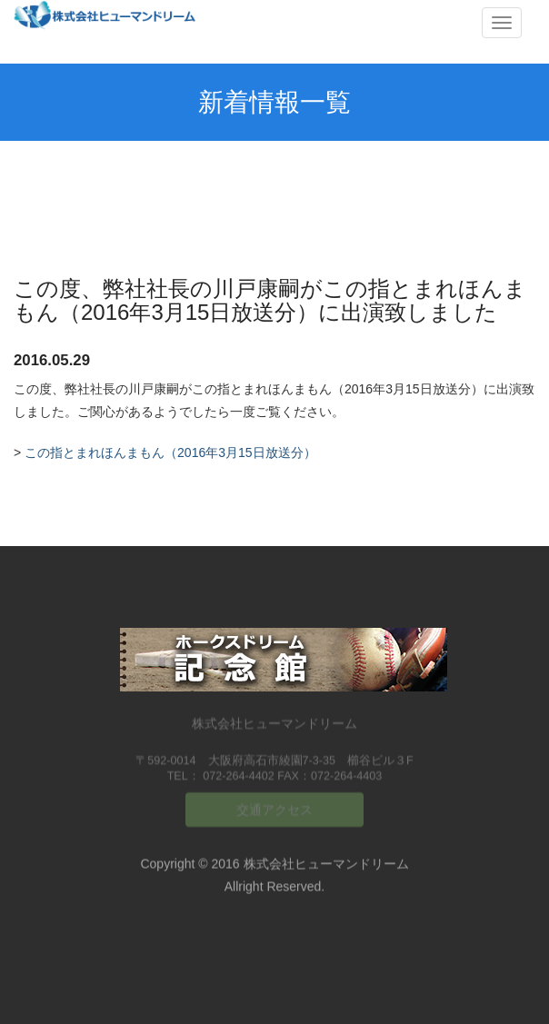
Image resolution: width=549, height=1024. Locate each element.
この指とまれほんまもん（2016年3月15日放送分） (170, 452)
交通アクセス (274, 806)
